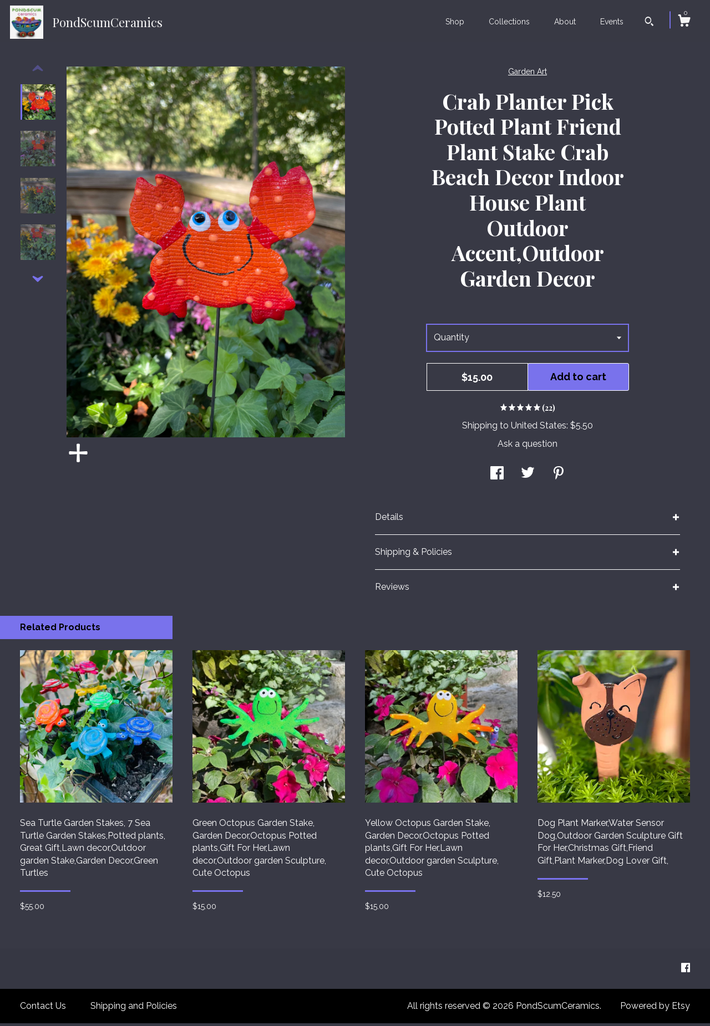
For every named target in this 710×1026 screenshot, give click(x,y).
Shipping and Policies (133, 1008)
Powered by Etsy (655, 1008)
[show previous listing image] (37, 71)
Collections (509, 21)
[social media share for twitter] (527, 477)
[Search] (649, 23)
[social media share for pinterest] (558, 477)
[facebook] (685, 971)
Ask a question (527, 446)
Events (611, 21)
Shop (454, 21)
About (565, 21)
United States (538, 428)
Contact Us (43, 1008)
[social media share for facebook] (497, 477)
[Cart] (684, 22)
